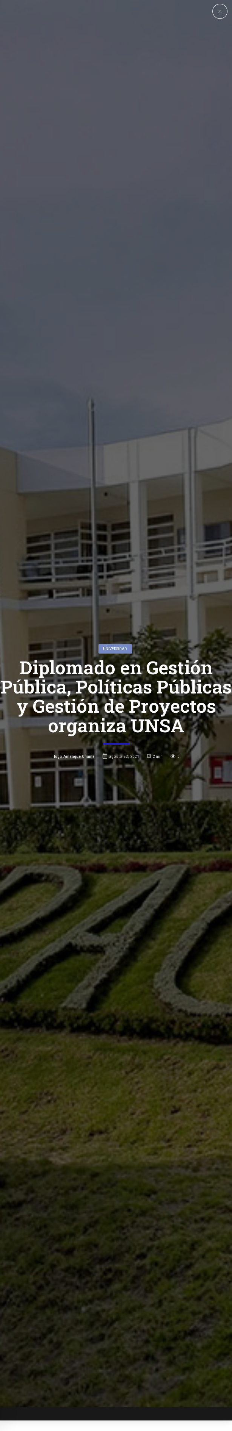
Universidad (115, 569)
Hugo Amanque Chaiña (73, 677)
